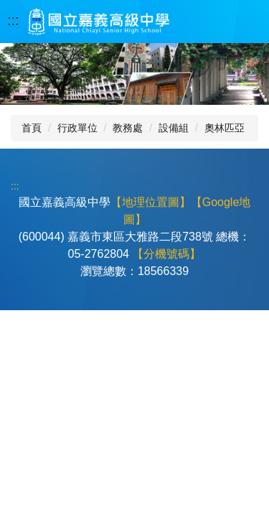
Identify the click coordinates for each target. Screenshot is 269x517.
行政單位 (77, 128)
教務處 (128, 128)
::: (13, 20)
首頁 (32, 128)
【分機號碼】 (166, 254)
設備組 (174, 128)
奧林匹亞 (224, 128)
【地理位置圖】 (150, 202)
